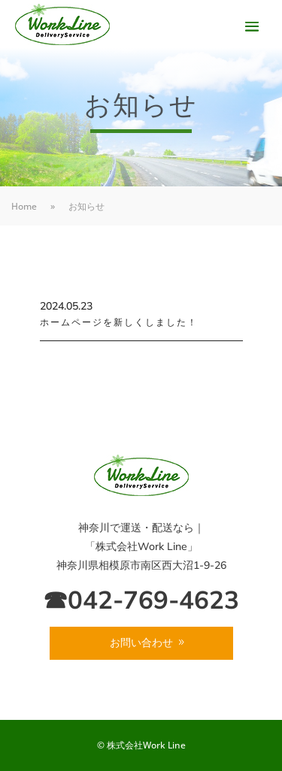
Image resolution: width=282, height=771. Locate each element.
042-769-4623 (153, 599)
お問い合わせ (141, 642)
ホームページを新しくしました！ (119, 322)
